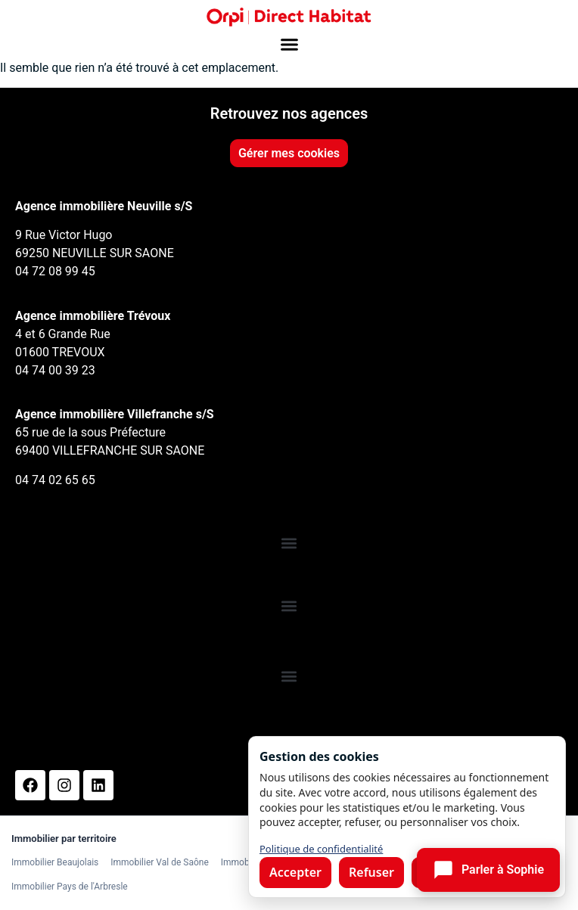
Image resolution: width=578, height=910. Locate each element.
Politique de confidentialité (321, 849)
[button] (289, 44)
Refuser (371, 872)
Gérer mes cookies (289, 153)
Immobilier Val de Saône (159, 862)
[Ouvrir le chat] (488, 870)
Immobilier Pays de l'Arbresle (69, 886)
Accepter (295, 872)
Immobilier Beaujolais (54, 862)
